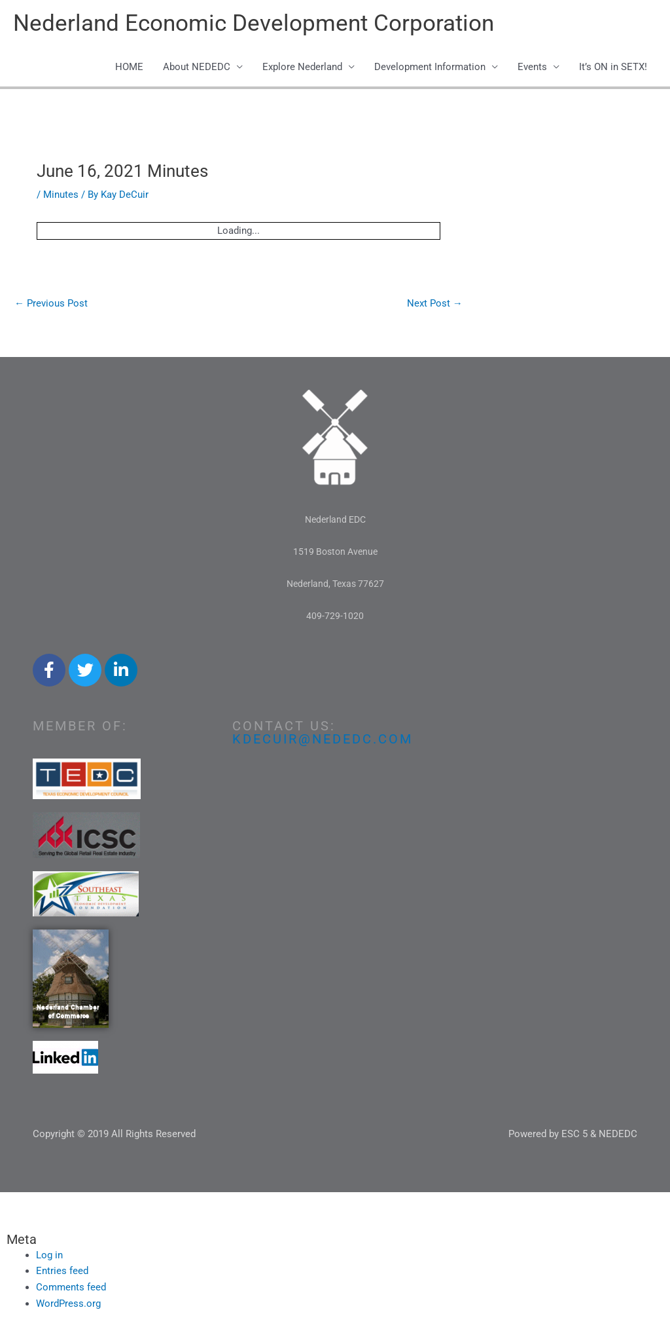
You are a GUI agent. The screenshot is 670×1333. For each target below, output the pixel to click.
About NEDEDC (196, 67)
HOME (129, 67)
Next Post (435, 303)
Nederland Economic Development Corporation (253, 23)
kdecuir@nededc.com (322, 739)
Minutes (61, 194)
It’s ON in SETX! (613, 67)
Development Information (429, 67)
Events (532, 67)
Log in (49, 1255)
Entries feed (62, 1271)
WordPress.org (68, 1303)
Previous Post (51, 303)
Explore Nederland (302, 67)
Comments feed (71, 1287)
